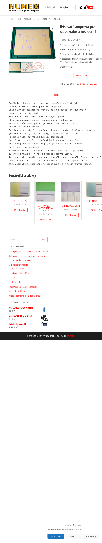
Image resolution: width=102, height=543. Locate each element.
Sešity (13, 277)
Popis (56, 94)
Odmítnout (73, 536)
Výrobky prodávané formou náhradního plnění (24, 295)
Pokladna (57, 19)
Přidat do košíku (81, 75)
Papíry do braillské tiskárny (20, 273)
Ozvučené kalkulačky (17, 268)
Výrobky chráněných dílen (17, 291)
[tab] (58, 95)
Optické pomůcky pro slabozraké (20, 260)
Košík (19, 19)
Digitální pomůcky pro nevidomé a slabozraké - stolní (27, 255)
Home (11, 19)
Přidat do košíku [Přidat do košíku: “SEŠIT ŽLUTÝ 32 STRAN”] (19, 209)
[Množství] (66, 75)
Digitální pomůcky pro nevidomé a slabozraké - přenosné (28, 251)
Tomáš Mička (70, 335)
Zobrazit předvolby (90, 536)
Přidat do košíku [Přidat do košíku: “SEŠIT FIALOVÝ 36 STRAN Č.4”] (70, 214)
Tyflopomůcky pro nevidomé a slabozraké (23, 286)
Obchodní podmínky (42, 19)
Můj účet (28, 19)
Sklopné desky (16, 281)
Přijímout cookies (56, 536)
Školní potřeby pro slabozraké (88, 84)
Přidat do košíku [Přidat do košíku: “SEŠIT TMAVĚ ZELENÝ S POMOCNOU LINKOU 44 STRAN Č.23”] (45, 219)
